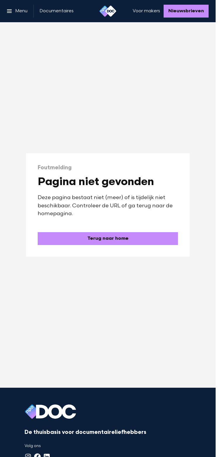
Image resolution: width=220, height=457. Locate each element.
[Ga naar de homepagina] (108, 238)
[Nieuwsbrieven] (186, 11)
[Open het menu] (17, 11)
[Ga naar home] (108, 11)
